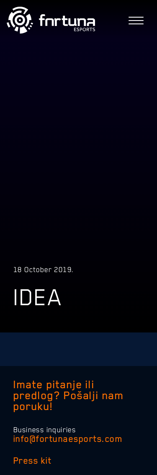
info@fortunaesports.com (67, 439)
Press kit (32, 460)
